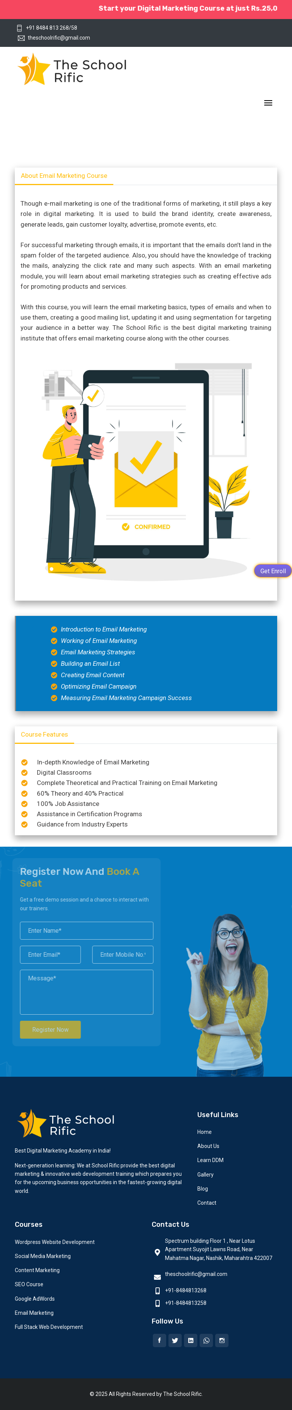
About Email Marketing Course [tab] (64, 175)
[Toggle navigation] (268, 103)
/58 (73, 28)
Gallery (205, 1175)
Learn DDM (210, 1160)
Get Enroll (273, 571)
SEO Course (29, 1284)
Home (204, 1132)
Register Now (47, 1029)
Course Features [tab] (44, 734)
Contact (206, 1203)
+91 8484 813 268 (42, 28)
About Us (208, 1146)
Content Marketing (37, 1270)
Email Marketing (34, 1313)
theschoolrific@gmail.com (54, 38)
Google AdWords (35, 1299)
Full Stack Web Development (49, 1327)
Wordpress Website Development (55, 1242)
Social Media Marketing (43, 1256)
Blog (202, 1189)
